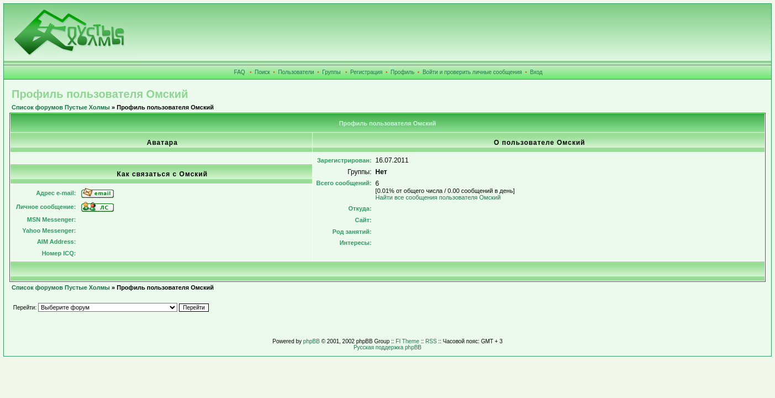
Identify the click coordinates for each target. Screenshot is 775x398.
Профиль (402, 72)
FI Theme (407, 341)
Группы (331, 72)
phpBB (311, 341)
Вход (536, 72)
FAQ (239, 72)
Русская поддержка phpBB (387, 347)
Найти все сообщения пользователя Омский (438, 197)
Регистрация (366, 72)
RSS (431, 341)
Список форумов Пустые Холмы (61, 107)
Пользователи (296, 72)
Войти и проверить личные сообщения (472, 72)
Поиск (262, 72)
